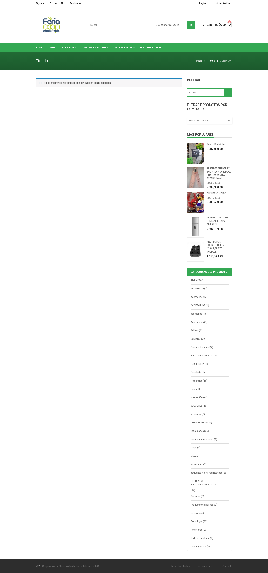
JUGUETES (196, 405)
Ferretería (196, 372)
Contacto (227, 566)
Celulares (196, 338)
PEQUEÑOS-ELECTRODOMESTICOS (203, 483)
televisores (196, 529)
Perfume (195, 496)
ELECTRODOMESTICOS (203, 355)
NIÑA (193, 456)
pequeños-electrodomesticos (206, 472)
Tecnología (196, 521)
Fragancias (196, 380)
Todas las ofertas (180, 566)
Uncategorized (198, 546)
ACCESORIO (197, 288)
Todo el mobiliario (200, 538)
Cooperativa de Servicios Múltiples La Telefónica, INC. (70, 566)
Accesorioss (197, 322)
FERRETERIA (197, 364)
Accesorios (197, 297)
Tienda (211, 60)
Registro (203, 3)
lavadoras (196, 414)
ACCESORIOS (198, 305)
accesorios (196, 313)
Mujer (194, 447)
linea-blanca (197, 431)
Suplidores (75, 3)
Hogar (194, 389)
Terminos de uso (206, 566)
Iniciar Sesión (223, 3)
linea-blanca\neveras (202, 439)
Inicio (199, 60)
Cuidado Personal (200, 347)
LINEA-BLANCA (199, 422)
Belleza (195, 330)
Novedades (197, 464)
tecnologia (196, 513)
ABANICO (196, 280)
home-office (197, 397)
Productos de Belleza (202, 504)
